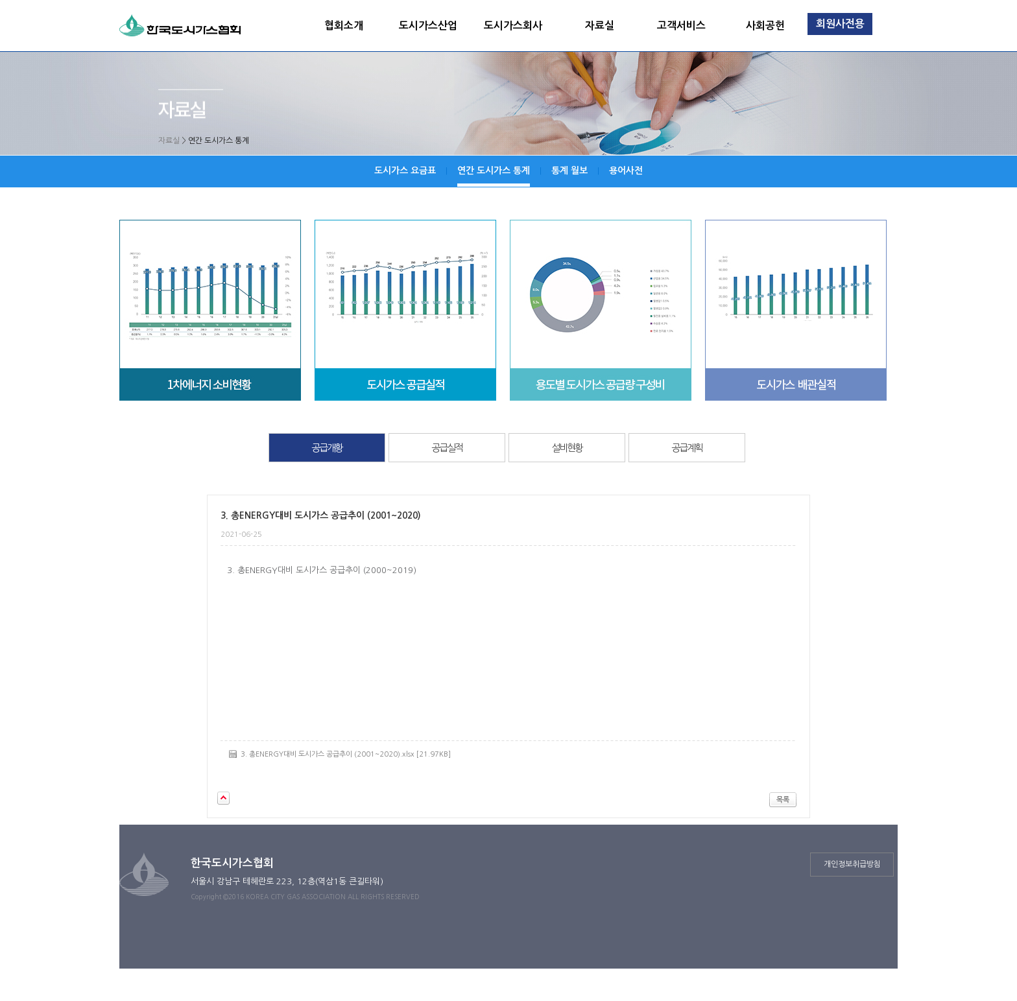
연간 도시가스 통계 (493, 170)
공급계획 (686, 448)
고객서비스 (681, 25)
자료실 (599, 25)
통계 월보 (569, 170)
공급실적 (446, 448)
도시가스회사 (513, 25)
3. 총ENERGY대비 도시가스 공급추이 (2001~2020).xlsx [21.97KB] (346, 754)
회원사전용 (840, 24)
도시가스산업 (428, 25)
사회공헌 (765, 25)
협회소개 (343, 25)
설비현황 (566, 448)
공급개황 (326, 448)
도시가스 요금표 (405, 170)
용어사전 (626, 170)
